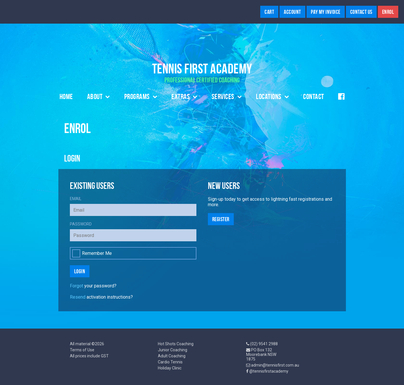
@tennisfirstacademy (268, 371)
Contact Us (361, 12)
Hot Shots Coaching (176, 344)
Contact (313, 96)
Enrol (388, 12)
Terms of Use (82, 350)
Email (75, 198)
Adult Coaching (171, 356)
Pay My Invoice (325, 12)
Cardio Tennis (170, 362)
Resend (77, 297)
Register (220, 219)
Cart (269, 12)
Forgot (76, 286)
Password (81, 224)
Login (79, 271)
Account (292, 12)
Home (66, 96)
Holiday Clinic (169, 368)
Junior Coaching (172, 350)
